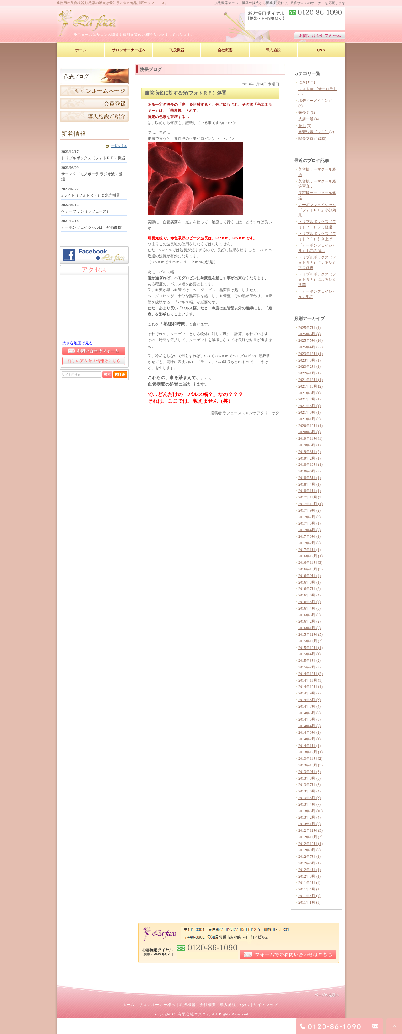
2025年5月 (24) (310, 340)
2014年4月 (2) (309, 726)
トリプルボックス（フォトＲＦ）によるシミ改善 (317, 279)
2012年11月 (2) (310, 837)
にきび (304, 82)
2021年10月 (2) (310, 386)
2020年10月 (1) (310, 425)
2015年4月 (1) (309, 654)
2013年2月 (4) (309, 817)
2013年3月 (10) (310, 811)
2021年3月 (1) (309, 412)
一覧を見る (119, 146)
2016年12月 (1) (310, 556)
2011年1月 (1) (309, 902)
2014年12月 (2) (310, 674)
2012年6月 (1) (309, 863)
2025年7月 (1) (309, 327)
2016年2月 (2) (309, 621)
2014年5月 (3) (309, 719)
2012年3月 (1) (309, 876)
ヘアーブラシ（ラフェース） (85, 211)
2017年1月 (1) (309, 549)
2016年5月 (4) (309, 602)
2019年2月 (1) (309, 458)
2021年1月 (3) (309, 419)
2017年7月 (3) (309, 517)
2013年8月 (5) (309, 778)
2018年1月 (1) (309, 490)
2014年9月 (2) (309, 693)
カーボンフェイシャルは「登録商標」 (93, 227)
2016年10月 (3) (310, 569)
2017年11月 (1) (310, 497)
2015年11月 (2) (310, 641)
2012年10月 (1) (310, 843)
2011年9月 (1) (309, 882)
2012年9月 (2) (309, 850)
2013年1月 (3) (309, 824)
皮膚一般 (305, 119)
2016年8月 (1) (309, 582)
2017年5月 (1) (309, 523)
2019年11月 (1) (310, 438)
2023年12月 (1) (310, 353)
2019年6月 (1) (309, 445)
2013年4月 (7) (309, 804)
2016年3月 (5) (309, 615)
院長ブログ (307, 138)
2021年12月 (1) (310, 380)
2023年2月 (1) (309, 366)
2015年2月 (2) (309, 667)
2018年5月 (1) (309, 478)
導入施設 (228, 1005)
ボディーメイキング (315, 100)
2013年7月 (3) (309, 784)
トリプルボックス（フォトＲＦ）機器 (93, 158)
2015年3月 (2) (309, 660)
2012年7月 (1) (309, 856)
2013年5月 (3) (309, 798)
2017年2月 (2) (309, 543)
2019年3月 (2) (309, 451)
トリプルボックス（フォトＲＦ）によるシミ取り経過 (317, 262)
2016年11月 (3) (310, 562)
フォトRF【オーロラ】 (317, 89)
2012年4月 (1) (309, 870)
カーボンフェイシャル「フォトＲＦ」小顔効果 (317, 210)
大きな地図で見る (77, 343)
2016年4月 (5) (309, 608)
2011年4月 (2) (309, 889)
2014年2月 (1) (309, 739)
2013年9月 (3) (309, 772)
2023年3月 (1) (309, 360)
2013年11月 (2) (310, 758)
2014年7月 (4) (309, 706)
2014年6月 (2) (309, 713)
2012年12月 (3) (310, 830)
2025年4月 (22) (310, 347)
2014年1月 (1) (309, 745)
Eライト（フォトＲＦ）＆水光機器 (90, 195)
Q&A (244, 1005)
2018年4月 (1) (309, 484)
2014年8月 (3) (309, 700)
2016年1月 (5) (309, 628)
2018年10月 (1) (310, 464)
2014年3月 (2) (309, 732)
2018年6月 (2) (309, 471)
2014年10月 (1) (310, 686)
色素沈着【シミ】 (313, 132)
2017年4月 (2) (309, 530)
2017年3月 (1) (309, 536)
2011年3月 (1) (309, 896)
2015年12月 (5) (310, 634)
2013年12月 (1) (310, 752)
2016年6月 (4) (309, 595)
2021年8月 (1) (309, 393)
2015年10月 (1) (310, 647)
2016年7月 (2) (309, 588)
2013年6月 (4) (309, 791)
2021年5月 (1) (309, 406)
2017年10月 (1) (310, 504)
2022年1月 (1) (309, 373)
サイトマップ (265, 1005)
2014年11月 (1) (310, 680)
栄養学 (304, 112)
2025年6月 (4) (309, 334)
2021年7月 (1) (309, 399)
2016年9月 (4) (309, 576)
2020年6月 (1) (309, 432)
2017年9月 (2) (309, 510)
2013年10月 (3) (310, 765)
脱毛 (302, 125)
